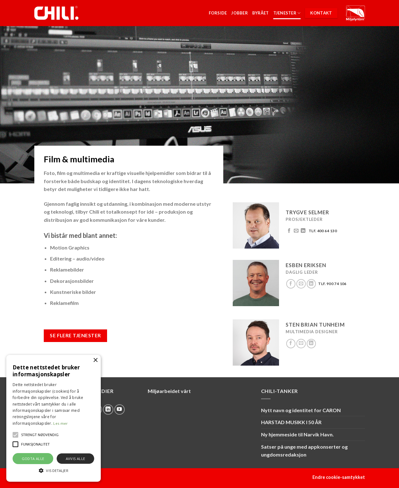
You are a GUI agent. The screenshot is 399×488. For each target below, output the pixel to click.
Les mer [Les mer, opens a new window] (60, 423)
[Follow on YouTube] (119, 409)
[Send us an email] (296, 231)
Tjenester (287, 13)
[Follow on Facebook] (289, 231)
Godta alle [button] (33, 458)
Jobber (239, 12)
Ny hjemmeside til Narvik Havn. (297, 434)
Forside (218, 12)
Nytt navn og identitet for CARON (301, 410)
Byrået (260, 12)
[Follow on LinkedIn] (303, 231)
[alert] (53, 418)
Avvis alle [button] (75, 458)
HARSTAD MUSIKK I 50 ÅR (291, 422)
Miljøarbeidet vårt (169, 391)
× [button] (95, 360)
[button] (15, 435)
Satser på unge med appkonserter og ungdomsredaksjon (304, 451)
